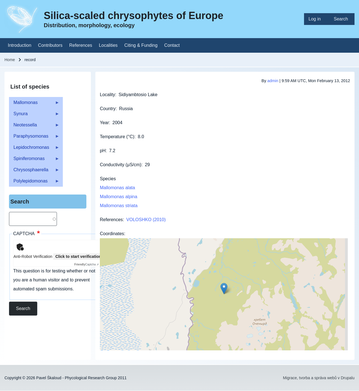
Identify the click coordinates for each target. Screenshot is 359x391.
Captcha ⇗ (86, 264)
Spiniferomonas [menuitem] (34, 160)
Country (108, 108)
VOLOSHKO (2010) (146, 219)
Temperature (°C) (117, 136)
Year (104, 122)
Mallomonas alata (117, 187)
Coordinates (112, 233)
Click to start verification (78, 256)
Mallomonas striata (118, 205)
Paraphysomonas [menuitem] (34, 138)
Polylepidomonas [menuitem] (34, 183)
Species (108, 178)
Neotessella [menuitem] (34, 126)
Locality (107, 94)
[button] (223, 288)
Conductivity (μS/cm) (120, 164)
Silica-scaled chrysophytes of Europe (133, 15)
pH (102, 150)
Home (9, 59)
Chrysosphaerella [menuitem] (34, 171)
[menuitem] (316, 19)
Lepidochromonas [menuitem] (34, 149)
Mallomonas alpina (118, 196)
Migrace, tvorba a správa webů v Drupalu (319, 378)
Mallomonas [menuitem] (34, 104)
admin (272, 80)
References (111, 219)
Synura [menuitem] (34, 115)
